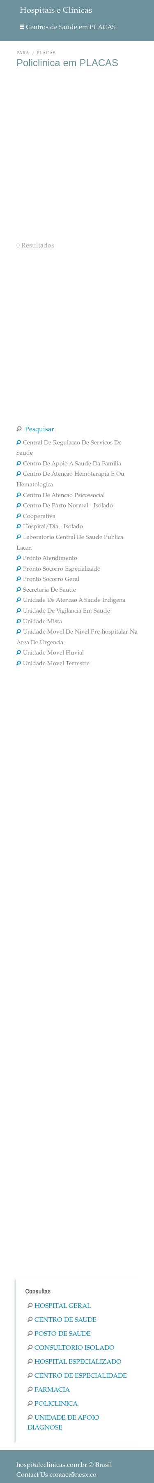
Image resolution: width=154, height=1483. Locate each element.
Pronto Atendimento (46, 559)
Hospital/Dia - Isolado (49, 527)
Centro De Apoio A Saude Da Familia (68, 464)
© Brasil (64, 1465)
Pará (22, 53)
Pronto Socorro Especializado (58, 569)
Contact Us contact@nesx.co (56, 1475)
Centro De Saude (62, 1320)
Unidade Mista (39, 622)
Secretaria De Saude (46, 590)
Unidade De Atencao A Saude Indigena (70, 601)
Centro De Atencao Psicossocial (60, 496)
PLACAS (46, 53)
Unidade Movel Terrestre (53, 664)
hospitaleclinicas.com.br (51, 1465)
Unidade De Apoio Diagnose (63, 1423)
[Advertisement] (77, 154)
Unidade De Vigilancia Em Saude (63, 611)
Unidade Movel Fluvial (50, 653)
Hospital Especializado (75, 1362)
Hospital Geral (59, 1306)
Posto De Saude (59, 1334)
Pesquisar (35, 429)
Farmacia (49, 1390)
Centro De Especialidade (77, 1376)
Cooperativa (35, 517)
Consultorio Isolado (71, 1348)
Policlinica (53, 1404)
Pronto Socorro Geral (47, 580)
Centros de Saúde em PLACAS (67, 27)
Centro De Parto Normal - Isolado (64, 506)
